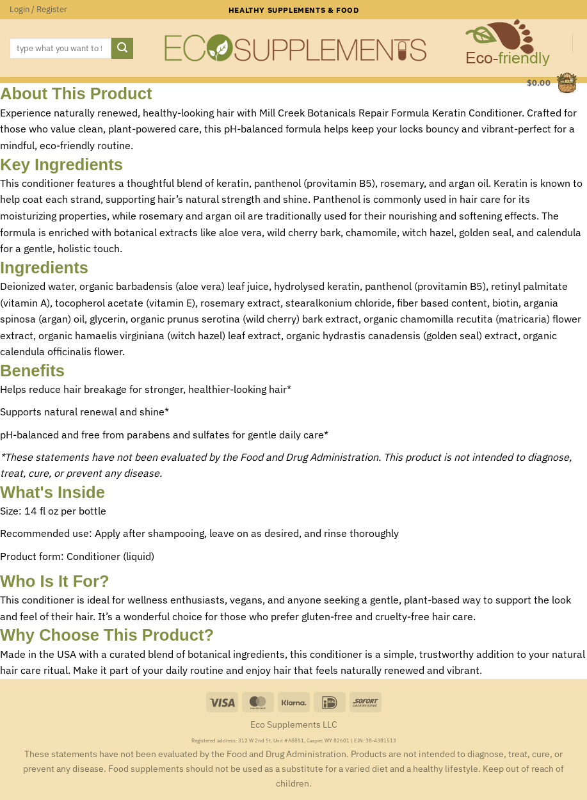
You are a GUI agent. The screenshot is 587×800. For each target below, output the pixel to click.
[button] (38, 9)
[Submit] (122, 49)
